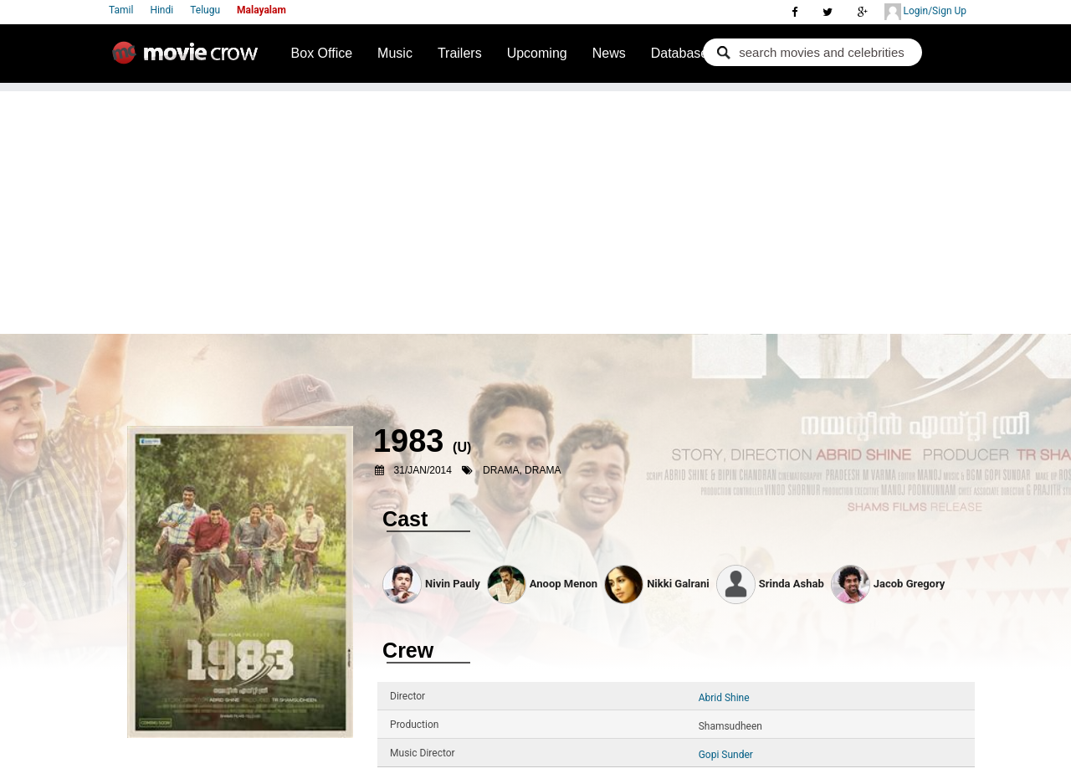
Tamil (121, 10)
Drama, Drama (522, 470)
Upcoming (537, 53)
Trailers (460, 53)
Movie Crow (189, 59)
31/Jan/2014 (423, 470)
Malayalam (261, 10)
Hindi (161, 10)
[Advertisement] (535, 208)
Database (680, 53)
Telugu (205, 10)
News (609, 53)
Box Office (322, 53)
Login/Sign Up (925, 11)
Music (395, 53)
